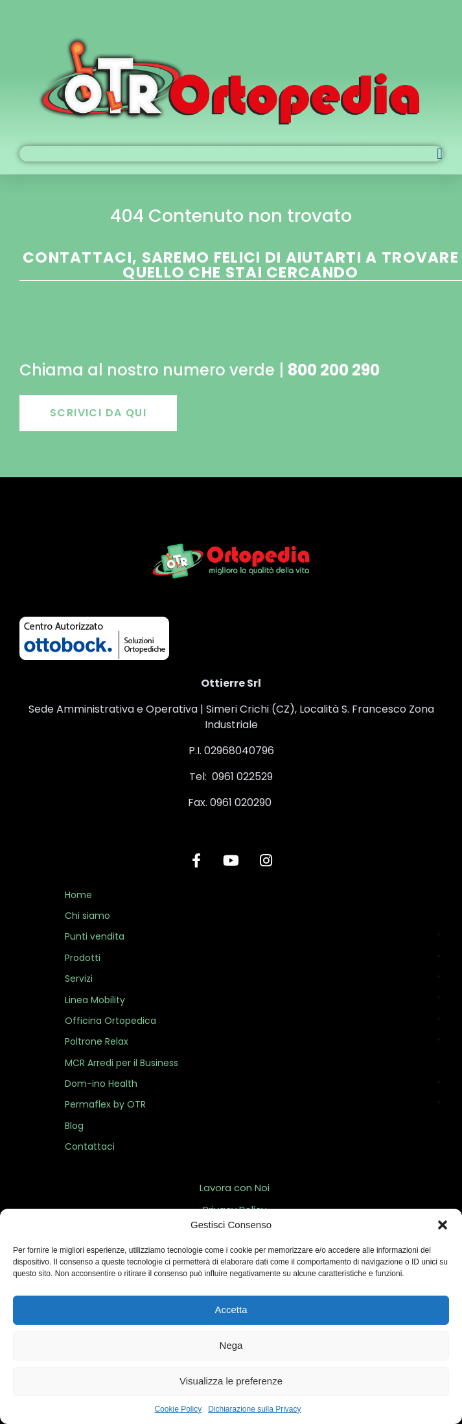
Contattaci (90, 1146)
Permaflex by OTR (105, 1104)
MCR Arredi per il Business (121, 1062)
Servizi (79, 978)
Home (78, 894)
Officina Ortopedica (110, 1020)
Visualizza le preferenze (231, 1380)
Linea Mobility (95, 999)
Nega (231, 1345)
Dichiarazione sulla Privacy (254, 1409)
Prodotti (82, 957)
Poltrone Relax (96, 1041)
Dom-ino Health (101, 1083)
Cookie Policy (178, 1409)
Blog (74, 1125)
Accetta (230, 1309)
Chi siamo (87, 915)
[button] (442, 1224)
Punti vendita (94, 936)
